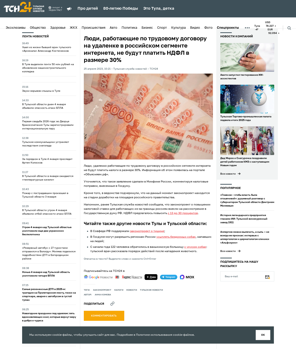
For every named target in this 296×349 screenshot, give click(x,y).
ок (263, 335)
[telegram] (168, 277)
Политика (129, 27)
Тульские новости (151, 290)
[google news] (98, 277)
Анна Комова (103, 295)
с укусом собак (195, 247)
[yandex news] (128, 277)
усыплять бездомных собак (176, 237)
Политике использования (154, 335)
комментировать (104, 316)
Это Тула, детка (158, 9)
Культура (178, 27)
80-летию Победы (120, 9)
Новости (131, 290)
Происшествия (93, 27)
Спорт (162, 27)
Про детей (88, 9)
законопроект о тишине (147, 231)
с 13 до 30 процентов (183, 213)
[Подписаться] (267, 276)
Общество (38, 27)
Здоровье (57, 27)
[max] (187, 277)
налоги (118, 290)
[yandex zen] (151, 277)
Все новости (228, 174)
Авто (113, 27)
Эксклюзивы (16, 27)
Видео (195, 27)
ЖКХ (73, 27)
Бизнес (147, 27)
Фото (208, 27)
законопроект (102, 290)
